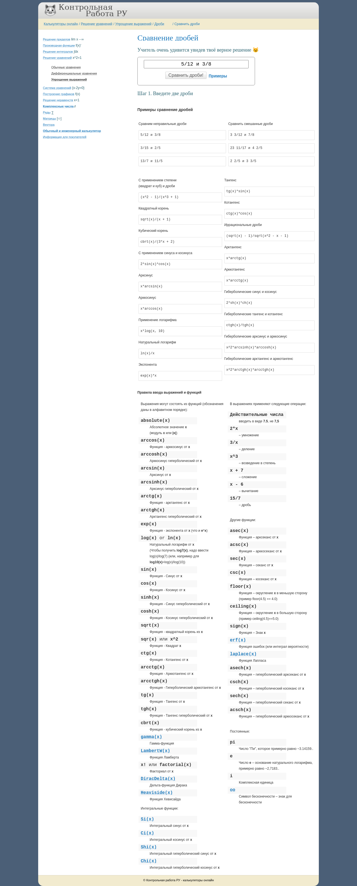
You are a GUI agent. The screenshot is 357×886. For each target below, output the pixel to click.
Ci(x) (147, 833)
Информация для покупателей (64, 137)
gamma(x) (151, 737)
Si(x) (147, 819)
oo (232, 790)
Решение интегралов (58, 51)
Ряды (46, 112)
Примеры (218, 76)
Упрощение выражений (133, 24)
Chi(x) (149, 861)
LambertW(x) (155, 750)
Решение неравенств (58, 100)
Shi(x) (149, 847)
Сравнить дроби (187, 24)
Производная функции (59, 45)
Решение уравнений (96, 24)
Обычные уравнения (66, 67)
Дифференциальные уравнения (74, 73)
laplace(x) (243, 654)
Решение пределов (56, 39)
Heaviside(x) (157, 792)
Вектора (49, 124)
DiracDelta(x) (158, 778)
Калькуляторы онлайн (61, 24)
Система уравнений (57, 88)
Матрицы (49, 118)
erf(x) (238, 640)
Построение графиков (58, 94)
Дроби (159, 24)
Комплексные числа (58, 106)
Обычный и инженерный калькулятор (72, 131)
